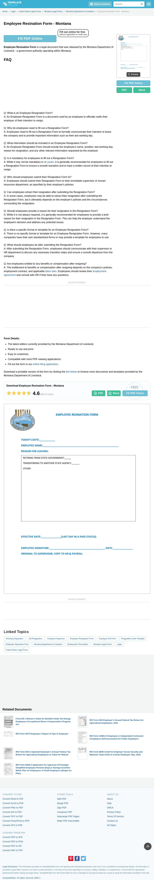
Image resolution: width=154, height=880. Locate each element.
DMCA (110, 807)
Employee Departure (56, 639)
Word (142, 90)
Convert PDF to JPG (13, 837)
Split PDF (61, 799)
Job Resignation (35, 639)
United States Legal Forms (17, 650)
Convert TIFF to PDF (13, 816)
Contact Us (112, 821)
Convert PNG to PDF (13, 807)
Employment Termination (78, 644)
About (110, 799)
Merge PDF (62, 803)
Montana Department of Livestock (48, 644)
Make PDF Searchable (68, 821)
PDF (124, 90)
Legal (119, 644)
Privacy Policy (114, 812)
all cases (49, 162)
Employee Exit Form (107, 639)
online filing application (45, 364)
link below (71, 371)
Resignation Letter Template (133, 639)
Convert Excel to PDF (13, 803)
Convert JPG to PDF (13, 825)
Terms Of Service (115, 816)
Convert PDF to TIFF (13, 850)
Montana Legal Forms (102, 644)
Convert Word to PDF (13, 799)
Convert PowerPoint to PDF (16, 821)
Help (109, 803)
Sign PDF (62, 807)
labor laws (51, 271)
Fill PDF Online (30, 39)
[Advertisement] (59, 88)
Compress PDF (64, 812)
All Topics (111, 825)
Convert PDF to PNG (13, 841)
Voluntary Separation (14, 639)
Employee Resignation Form (82, 639)
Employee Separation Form (17, 644)
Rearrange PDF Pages (68, 816)
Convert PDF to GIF (12, 846)
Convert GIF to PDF (12, 812)
